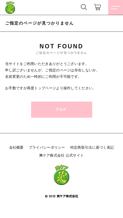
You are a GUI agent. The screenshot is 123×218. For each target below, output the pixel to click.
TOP (61, 109)
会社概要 (16, 147)
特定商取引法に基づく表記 (92, 147)
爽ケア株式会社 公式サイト (61, 155)
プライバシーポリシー (47, 147)
